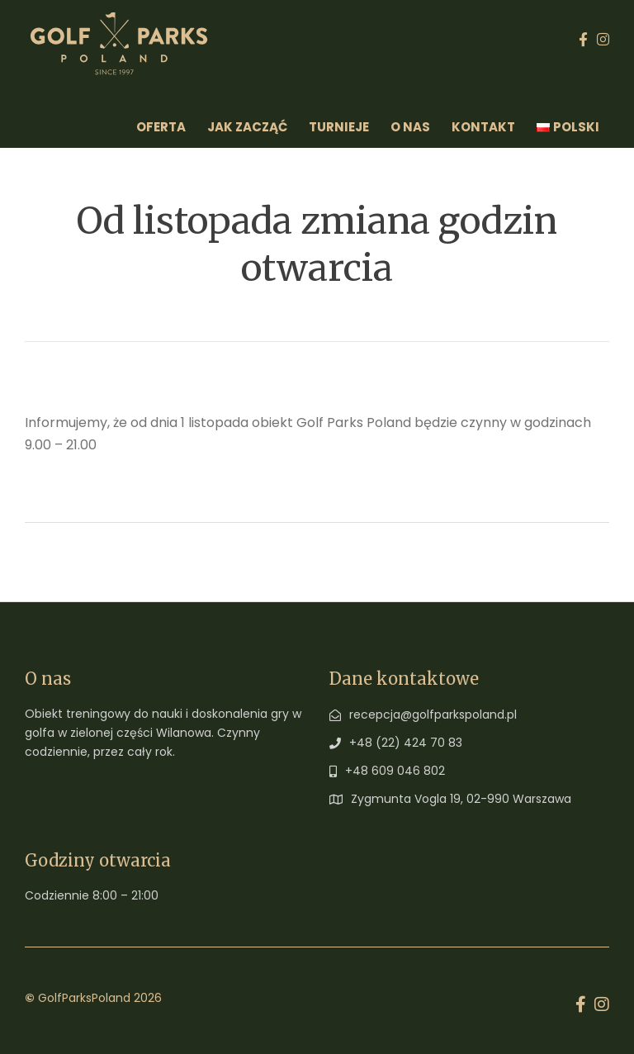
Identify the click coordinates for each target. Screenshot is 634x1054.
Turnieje (339, 126)
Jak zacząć (247, 126)
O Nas (410, 126)
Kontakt (483, 126)
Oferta (161, 126)
